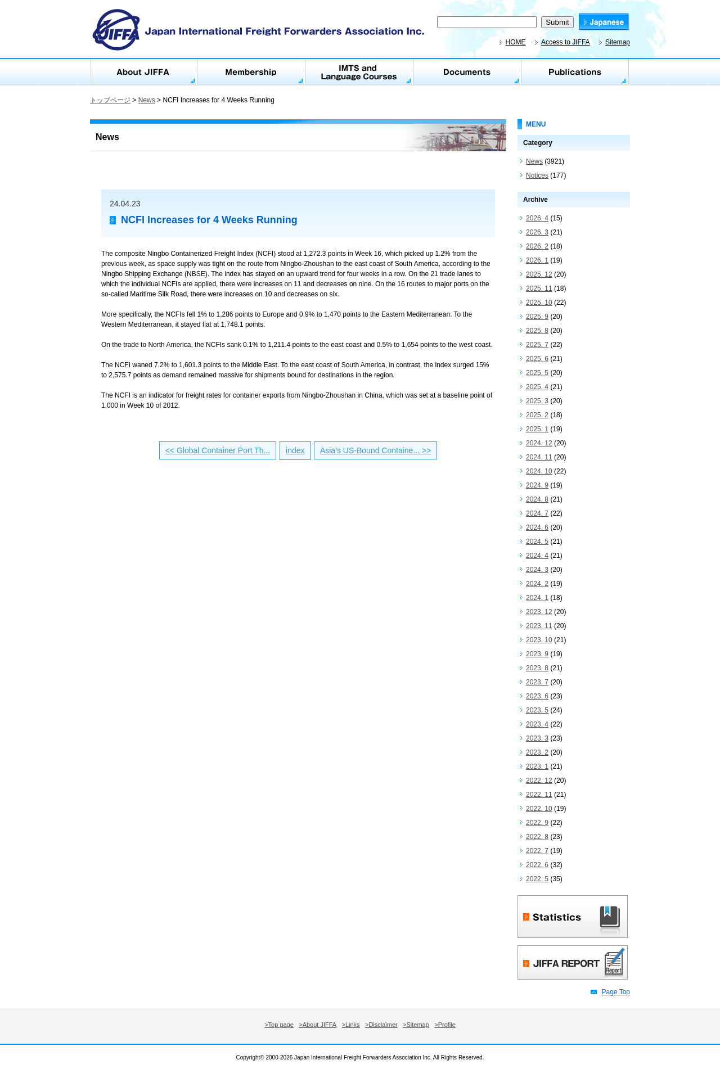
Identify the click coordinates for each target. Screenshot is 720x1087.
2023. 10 (539, 640)
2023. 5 (537, 710)
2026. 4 (537, 218)
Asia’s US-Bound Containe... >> (375, 450)
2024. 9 (537, 485)
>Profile (445, 1024)
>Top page (279, 1024)
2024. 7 (537, 513)
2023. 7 (537, 682)
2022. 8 (537, 837)
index (295, 450)
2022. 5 (537, 879)
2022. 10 (539, 809)
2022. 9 (537, 823)
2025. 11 (539, 288)
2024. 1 (537, 598)
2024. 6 (537, 527)
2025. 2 (537, 415)
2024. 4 (537, 556)
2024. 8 (537, 499)
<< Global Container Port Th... (218, 450)
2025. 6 (537, 359)
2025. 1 (537, 429)
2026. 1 (537, 260)
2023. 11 (539, 626)
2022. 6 (537, 865)
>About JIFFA (317, 1024)
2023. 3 (537, 738)
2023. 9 (537, 654)
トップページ (110, 100)
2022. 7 (537, 851)
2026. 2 (537, 246)
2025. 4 (537, 387)
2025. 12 (539, 274)
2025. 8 (537, 331)
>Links (351, 1024)
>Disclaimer (381, 1024)
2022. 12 (539, 780)
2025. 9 (537, 317)
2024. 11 (539, 457)
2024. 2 (537, 584)
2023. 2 (537, 752)
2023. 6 (537, 696)
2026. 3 (537, 232)
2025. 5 (537, 373)
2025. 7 (537, 345)
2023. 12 (539, 612)
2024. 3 (537, 570)
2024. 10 (539, 471)
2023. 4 (537, 724)
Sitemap (617, 42)
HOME (516, 42)
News (146, 100)
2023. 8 (537, 668)
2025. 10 (539, 302)
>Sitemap (416, 1024)
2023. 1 (537, 766)
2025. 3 (537, 401)
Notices (537, 175)
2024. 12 (539, 443)
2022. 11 (539, 795)
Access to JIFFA (565, 42)
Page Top (616, 992)
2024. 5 (537, 541)
